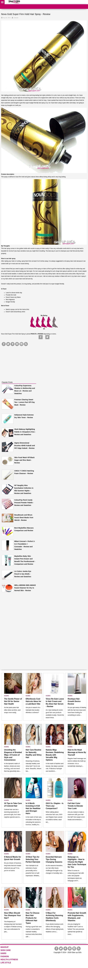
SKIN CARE (6, 950)
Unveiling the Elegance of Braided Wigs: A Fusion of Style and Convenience (13, 755)
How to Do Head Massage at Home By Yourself (77, 752)
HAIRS (6, 696)
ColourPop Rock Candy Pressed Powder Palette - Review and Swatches (24, 502)
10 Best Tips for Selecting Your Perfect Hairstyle (33, 859)
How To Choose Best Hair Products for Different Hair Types (32, 918)
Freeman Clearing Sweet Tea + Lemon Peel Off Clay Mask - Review (24, 402)
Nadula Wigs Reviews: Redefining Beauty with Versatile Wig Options (55, 755)
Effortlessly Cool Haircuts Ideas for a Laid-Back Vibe (33, 701)
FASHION (5, 956)
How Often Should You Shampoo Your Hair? (12, 915)
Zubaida (16, 17)
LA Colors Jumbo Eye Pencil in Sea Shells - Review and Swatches (22, 573)
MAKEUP (4, 947)
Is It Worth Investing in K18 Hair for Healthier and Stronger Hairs (33, 808)
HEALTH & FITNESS (9, 960)
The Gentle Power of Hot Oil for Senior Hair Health (13, 701)
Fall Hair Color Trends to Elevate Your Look (75, 805)
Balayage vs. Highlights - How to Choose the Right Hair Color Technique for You (77, 862)
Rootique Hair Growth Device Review (74, 701)
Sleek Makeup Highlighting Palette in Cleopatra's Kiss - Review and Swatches (25, 431)
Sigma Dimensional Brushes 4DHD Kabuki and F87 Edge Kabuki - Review (24, 445)
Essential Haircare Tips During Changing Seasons (54, 859)
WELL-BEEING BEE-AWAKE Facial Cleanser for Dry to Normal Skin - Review (25, 587)
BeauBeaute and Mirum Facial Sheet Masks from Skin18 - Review (23, 517)
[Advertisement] (19, 361)
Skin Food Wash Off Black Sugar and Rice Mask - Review (24, 460)
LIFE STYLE (6, 963)
